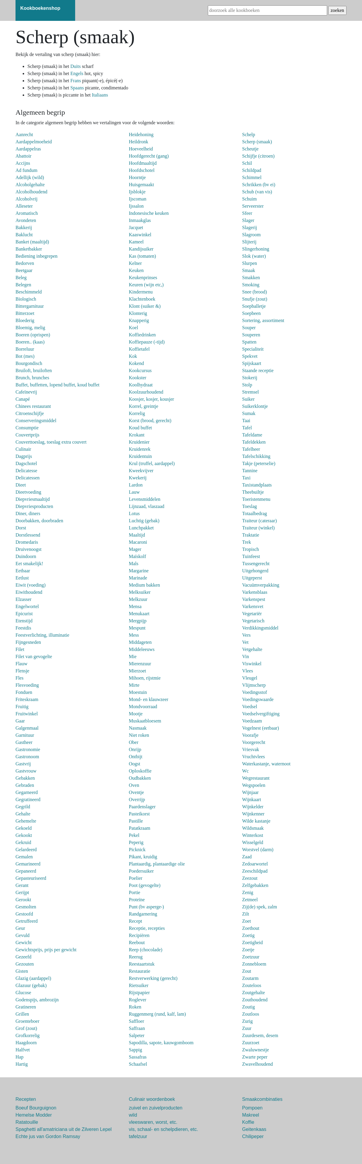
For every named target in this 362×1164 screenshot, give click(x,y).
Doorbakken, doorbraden (39, 520)
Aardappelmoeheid (34, 141)
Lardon (136, 484)
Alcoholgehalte (30, 184)
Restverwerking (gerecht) (153, 978)
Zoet (246, 921)
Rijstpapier (139, 992)
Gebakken (25, 778)
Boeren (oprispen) (33, 334)
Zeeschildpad (254, 871)
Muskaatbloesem (145, 720)
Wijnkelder (252, 806)
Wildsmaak (253, 828)
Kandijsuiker (141, 248)
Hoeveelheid (141, 148)
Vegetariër (252, 613)
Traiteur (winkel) (258, 527)
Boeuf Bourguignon (36, 1107)
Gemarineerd (28, 863)
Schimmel (252, 177)
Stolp (247, 384)
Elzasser (23, 599)
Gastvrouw (26, 770)
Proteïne (137, 899)
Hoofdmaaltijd (143, 163)
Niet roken (139, 735)
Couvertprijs (27, 434)
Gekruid (23, 842)
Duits (76, 66)
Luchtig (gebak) (144, 520)
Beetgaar (24, 270)
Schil (247, 163)
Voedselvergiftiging (261, 713)
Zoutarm (250, 978)
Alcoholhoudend (31, 191)
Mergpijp (137, 620)
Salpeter (136, 1035)
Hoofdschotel (141, 170)
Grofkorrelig (28, 1035)
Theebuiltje (253, 492)
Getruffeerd (27, 921)
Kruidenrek (140, 449)
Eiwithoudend (29, 592)
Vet (245, 642)
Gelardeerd (26, 849)
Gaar (20, 720)
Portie (134, 892)
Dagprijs (24, 456)
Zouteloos (251, 985)
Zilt (245, 913)
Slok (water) (254, 256)
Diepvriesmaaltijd (33, 499)
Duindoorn (26, 556)
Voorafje (250, 735)
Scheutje (250, 148)
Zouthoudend (254, 999)
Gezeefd (23, 956)
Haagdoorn (26, 1042)
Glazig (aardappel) (33, 978)
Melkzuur (138, 599)
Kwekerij (138, 477)
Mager (135, 549)
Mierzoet (137, 670)
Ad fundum (26, 170)
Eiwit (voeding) (31, 585)
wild (133, 1115)
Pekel (134, 835)
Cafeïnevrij (26, 391)
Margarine (138, 570)
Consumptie (27, 427)
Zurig (247, 1021)
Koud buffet (140, 427)
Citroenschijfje (30, 413)
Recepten (26, 1099)
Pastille (136, 820)
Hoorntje (137, 177)
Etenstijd (24, 620)
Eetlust (22, 577)
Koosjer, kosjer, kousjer (151, 399)
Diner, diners (28, 513)
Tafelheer (251, 449)
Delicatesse (26, 470)
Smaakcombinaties (262, 1099)
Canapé (23, 399)
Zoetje (248, 949)
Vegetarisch (253, 620)
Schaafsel (138, 1064)
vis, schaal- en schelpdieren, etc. (163, 1129)
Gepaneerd (26, 871)
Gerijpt (22, 892)
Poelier (135, 878)
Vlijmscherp (254, 685)
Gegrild (23, 806)
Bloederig (25, 320)
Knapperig (139, 320)
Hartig (22, 1064)
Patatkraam (139, 828)
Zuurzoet (250, 1042)
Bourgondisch (29, 363)
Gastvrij (23, 763)
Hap (20, 1056)
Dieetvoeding (28, 492)
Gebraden (25, 785)
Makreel (250, 1115)
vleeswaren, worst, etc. (153, 1122)
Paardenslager (142, 806)
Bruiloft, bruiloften (34, 370)
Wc (245, 770)
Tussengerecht (256, 563)
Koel (133, 327)
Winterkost (252, 835)
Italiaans (100, 94)
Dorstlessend (28, 534)
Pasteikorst (139, 813)
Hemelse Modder (34, 1115)
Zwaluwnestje (255, 1049)
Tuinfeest (251, 556)
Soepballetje (254, 306)
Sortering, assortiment (263, 320)
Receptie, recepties (147, 928)
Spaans (77, 87)
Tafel (247, 427)
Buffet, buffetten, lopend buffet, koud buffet (57, 384)
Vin (245, 656)
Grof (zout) (26, 1028)
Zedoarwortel (255, 863)
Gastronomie (28, 749)
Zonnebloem (254, 963)
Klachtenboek (142, 299)
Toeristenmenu (256, 499)
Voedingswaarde (257, 699)
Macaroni (138, 542)
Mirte (134, 685)
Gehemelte (26, 820)
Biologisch (26, 299)
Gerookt (23, 899)
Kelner (135, 263)
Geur (20, 928)
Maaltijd (137, 534)
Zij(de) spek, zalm (259, 906)
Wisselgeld (252, 842)
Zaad (247, 856)
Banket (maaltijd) (32, 241)
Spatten (249, 341)
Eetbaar (23, 570)
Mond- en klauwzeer (148, 699)
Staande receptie (257, 370)
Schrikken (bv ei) (258, 184)
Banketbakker (29, 248)
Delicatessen (28, 477)
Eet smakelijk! (29, 563)
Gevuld (23, 935)
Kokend (136, 363)
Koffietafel (139, 349)
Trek (246, 542)
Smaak (248, 270)
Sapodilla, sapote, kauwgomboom (161, 1042)
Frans (76, 80)
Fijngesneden (28, 642)
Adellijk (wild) (30, 177)
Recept (135, 921)
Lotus (134, 513)
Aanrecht (24, 134)
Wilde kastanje (256, 820)
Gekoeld (24, 828)
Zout (246, 971)
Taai (246, 420)
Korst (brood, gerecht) (150, 420)
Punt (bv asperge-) (146, 906)
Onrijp (135, 749)
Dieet (21, 484)
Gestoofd (24, 913)
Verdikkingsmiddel (260, 627)
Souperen (251, 334)
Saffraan (137, 1028)
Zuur (246, 1028)
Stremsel (250, 391)
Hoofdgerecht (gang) (149, 155)
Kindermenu (141, 291)
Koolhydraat (141, 384)
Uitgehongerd (255, 570)
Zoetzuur (250, 956)
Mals (133, 563)
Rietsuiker (138, 985)
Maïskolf (137, 556)
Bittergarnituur (30, 306)
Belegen (23, 284)
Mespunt (137, 627)
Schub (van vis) (257, 191)
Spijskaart (251, 363)
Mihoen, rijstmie (145, 677)
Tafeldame (252, 434)
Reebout (137, 942)
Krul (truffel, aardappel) (152, 463)
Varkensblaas (254, 592)
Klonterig (138, 313)
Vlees (247, 670)
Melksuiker (140, 592)
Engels (77, 73)
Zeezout (250, 878)
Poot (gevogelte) (144, 885)
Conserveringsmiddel (36, 420)
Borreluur (25, 349)
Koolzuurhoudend (146, 391)
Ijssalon (136, 206)
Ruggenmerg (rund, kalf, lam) (157, 1014)
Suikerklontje (255, 406)
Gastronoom (27, 756)
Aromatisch (27, 213)
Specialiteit (253, 349)
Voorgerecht (253, 742)
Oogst (134, 763)
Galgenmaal (27, 728)
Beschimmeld (29, 291)
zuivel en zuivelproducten (155, 1107)
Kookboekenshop (40, 8)
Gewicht (24, 942)
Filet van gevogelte (34, 656)
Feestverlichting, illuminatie (42, 635)
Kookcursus (140, 370)
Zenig (247, 892)
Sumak (248, 413)
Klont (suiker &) (145, 306)
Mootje (136, 713)
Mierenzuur (140, 663)
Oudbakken (140, 778)
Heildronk (138, 141)
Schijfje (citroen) (258, 155)
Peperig (136, 842)
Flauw (21, 663)
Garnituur (25, 735)
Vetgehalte (252, 649)
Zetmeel (250, 899)
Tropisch (250, 549)
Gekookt (24, 835)
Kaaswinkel (140, 234)
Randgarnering (143, 913)
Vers (246, 635)
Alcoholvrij (27, 198)
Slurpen (249, 263)
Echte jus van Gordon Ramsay (48, 1136)
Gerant (22, 885)
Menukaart (139, 613)
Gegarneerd (27, 792)
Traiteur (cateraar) (259, 520)
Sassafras (138, 1056)
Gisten (22, 971)
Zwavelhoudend (257, 1064)
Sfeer (247, 213)
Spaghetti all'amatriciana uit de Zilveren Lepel (64, 1129)
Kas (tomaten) (142, 256)
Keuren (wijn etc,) (146, 284)
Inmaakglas (140, 220)
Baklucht (24, 234)
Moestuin (138, 692)
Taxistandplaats (257, 484)
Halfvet (23, 1049)
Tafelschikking (256, 456)
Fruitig (22, 706)
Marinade (138, 577)
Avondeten (26, 220)
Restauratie (139, 971)
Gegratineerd (28, 799)
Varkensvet (252, 606)
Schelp (248, 134)
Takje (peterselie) (258, 463)
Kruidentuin (140, 456)
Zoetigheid (252, 942)
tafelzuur (138, 1136)
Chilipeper (253, 1136)
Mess (134, 635)
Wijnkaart (251, 799)
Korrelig (137, 413)
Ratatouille (27, 1122)
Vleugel (249, 677)
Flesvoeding (27, 685)
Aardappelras (28, 148)
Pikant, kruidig (143, 856)
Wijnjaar (250, 792)
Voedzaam (252, 720)
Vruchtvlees (253, 756)
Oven (134, 785)
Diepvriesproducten (34, 506)
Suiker (248, 399)
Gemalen (24, 856)
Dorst (21, 527)
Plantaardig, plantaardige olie (157, 863)
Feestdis (23, 627)
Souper (249, 327)
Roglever (137, 999)
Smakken (251, 277)
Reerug (136, 956)
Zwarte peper (254, 1056)
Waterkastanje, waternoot (266, 763)
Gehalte (23, 813)
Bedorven (25, 263)
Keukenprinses (143, 277)
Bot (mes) (25, 356)
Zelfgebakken (255, 885)
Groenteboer (27, 1021)
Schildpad (251, 170)
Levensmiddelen (144, 499)
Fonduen (24, 692)
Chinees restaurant (33, 406)
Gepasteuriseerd (31, 878)
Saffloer (136, 1021)
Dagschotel (26, 463)
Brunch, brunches (32, 377)
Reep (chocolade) (145, 949)
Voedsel (249, 706)
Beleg (21, 277)
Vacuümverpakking (260, 585)
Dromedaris (27, 542)
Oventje (136, 792)
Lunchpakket (141, 527)
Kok (133, 356)
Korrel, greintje (143, 406)
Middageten (140, 642)
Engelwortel (27, 606)
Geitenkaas (254, 1129)
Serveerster (253, 206)
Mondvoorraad (143, 706)
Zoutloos (250, 1014)
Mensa (135, 606)
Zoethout (250, 928)
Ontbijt (135, 756)
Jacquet (136, 227)
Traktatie (250, 534)
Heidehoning (141, 134)
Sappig (135, 1049)
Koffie (248, 1122)
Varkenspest (253, 599)
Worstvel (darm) (257, 849)
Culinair (23, 449)
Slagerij (249, 227)
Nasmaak (138, 728)
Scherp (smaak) (257, 141)
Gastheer (24, 742)
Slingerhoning (255, 248)
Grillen (22, 1014)
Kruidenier (139, 442)
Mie (133, 656)
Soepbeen (251, 313)
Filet (20, 649)
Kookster (137, 377)
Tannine (249, 470)
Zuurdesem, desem (260, 1035)
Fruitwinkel (27, 713)
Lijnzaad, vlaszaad (146, 506)
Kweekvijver (141, 470)
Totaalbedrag (254, 513)
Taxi (246, 477)
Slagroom (251, 234)
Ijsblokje (137, 191)
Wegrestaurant (256, 778)
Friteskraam (27, 699)
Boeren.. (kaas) (30, 341)
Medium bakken (144, 585)
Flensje (22, 670)
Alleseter (24, 206)
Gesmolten (26, 906)
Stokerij (249, 377)
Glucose (23, 992)
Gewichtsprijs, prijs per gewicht (46, 949)
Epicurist (24, 613)
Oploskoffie (140, 770)
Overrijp (137, 799)
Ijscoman (137, 198)
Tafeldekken (254, 442)
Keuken (136, 270)
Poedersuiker (141, 871)
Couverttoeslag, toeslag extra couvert (51, 442)
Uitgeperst (252, 577)
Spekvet (250, 356)
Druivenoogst (28, 549)
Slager (248, 220)
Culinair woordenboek (152, 1099)
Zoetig (248, 935)
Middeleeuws (141, 649)
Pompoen (252, 1107)
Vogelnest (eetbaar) (260, 728)
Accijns (23, 163)
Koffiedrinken (142, 334)
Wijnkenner (253, 813)
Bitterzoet (25, 313)
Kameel (136, 241)
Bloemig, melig (30, 327)
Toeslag (249, 506)
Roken (135, 1006)
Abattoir (23, 155)
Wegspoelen (253, 785)
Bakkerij (24, 227)
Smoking (250, 284)
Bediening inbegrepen (37, 256)
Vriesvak (250, 749)
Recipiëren (139, 935)
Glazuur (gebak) (31, 985)
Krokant (136, 434)
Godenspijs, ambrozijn (37, 999)
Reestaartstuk (141, 963)
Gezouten (25, 963)
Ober (133, 742)
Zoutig (248, 1006)
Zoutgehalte (253, 992)
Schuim (249, 198)
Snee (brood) (254, 291)
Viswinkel (252, 663)
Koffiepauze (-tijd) (147, 341)
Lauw (134, 492)
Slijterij (249, 241)
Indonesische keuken (149, 213)
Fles (20, 677)
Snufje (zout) (254, 299)
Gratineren (26, 1006)
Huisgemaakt (141, 184)
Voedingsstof (254, 692)
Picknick (137, 849)
